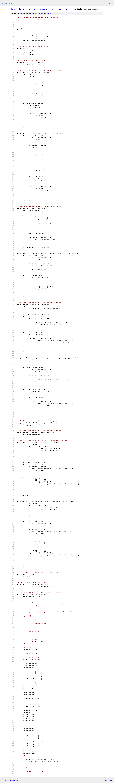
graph (73, 9)
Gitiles (11, 780)
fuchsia (14, 9)
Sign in (110, 3)
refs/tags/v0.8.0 (61, 9)
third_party (23, 9)
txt (106, 780)
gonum (43, 9)
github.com (34, 9)
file (49, 14)
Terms (22, 780)
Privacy (16, 780)
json (110, 780)
